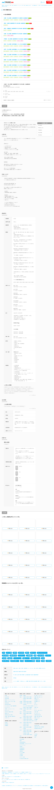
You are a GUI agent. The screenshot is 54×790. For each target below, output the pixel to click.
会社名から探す (37, 725)
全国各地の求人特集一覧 (38, 728)
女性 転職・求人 (21, 779)
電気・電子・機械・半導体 (9, 711)
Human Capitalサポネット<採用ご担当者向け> (41, 785)
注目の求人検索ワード (15, 660)
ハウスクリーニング (17, 658)
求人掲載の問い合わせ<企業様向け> (28, 785)
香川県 (28, 727)
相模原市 (30, 707)
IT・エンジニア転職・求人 (6, 779)
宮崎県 (30, 731)
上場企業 (21, 755)
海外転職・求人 (28, 779)
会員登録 (49, 2)
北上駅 (18, 674)
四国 (20, 727)
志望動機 (23, 772)
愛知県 (25, 671)
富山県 (25, 711)
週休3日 (27, 652)
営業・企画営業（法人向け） (27, 5)
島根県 (28, 722)
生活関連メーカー (37, 701)
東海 (20, 713)
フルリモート (48, 655)
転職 (3, 776)
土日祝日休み (48, 660)
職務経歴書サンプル (11, 772)
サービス (36, 704)
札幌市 (25, 695)
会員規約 (3, 785)
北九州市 (25, 734)
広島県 (25, 724)
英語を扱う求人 (12, 782)
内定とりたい (33, 652)
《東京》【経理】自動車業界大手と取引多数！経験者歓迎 (14, 23)
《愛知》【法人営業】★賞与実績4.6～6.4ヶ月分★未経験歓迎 (15, 65)
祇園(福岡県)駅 (35, 674)
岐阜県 (25, 713)
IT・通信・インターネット (38, 695)
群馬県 (30, 701)
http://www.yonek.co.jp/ (18, 430)
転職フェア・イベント (32, 773)
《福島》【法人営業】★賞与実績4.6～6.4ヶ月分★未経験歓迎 (15, 54)
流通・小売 (36, 707)
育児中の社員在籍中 (34, 681)
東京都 (22, 671)
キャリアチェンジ (22, 655)
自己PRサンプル (17, 772)
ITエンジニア (7, 710)
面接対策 (21, 773)
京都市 (25, 720)
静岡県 (28, 713)
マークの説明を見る (33, 395)
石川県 (28, 711)
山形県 (28, 698)
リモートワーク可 (22, 745)
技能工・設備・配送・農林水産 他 (10, 716)
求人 (5, 776)
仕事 (18, 773)
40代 (3, 652)
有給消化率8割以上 (23, 742)
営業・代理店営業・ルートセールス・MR (17, 5)
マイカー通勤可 (22, 752)
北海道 (21, 695)
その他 (36, 720)
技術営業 (4, 658)
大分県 (28, 731)
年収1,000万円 (21, 652)
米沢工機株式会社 (34, 5)
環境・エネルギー (37, 717)
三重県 (25, 714)
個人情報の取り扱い (9, 785)
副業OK (21, 746)
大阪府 (30, 717)
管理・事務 (7, 698)
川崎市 (28, 707)
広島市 (28, 725)
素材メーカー (37, 698)
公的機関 (36, 719)
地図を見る (17, 493)
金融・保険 (36, 711)
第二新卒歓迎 (22, 739)
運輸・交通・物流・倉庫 (38, 716)
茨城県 (25, 701)
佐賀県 (28, 730)
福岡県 (20, 671)
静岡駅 (23, 674)
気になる (10, 528)
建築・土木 (7, 713)
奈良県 (28, 719)
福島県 (14, 671)
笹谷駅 (20, 674)
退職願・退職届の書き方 (5, 773)
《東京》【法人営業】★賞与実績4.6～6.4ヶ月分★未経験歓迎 (15, 44)
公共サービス (7, 717)
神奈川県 (25, 704)
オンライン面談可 (16, 681)
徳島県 (25, 727)
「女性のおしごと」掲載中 (24, 681)
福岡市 (28, 734)
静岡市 (25, 716)
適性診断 (27, 772)
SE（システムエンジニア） (42, 652)
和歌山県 (30, 719)
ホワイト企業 (9, 652)
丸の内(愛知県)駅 (27, 674)
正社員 (22, 660)
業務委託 (6, 725)
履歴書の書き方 (4, 772)
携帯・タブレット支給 (41, 681)
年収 (11, 773)
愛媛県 (30, 727)
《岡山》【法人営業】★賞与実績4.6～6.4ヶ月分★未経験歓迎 (15, 70)
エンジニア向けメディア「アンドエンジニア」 (44, 773)
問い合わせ (20, 785)
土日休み (36, 734)
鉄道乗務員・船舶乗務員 (36, 658)
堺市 (30, 720)
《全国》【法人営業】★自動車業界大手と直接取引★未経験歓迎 (15, 18)
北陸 (20, 711)
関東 (35, 655)
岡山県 (17, 671)
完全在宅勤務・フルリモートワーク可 (25, 743)
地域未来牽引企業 (13, 655)
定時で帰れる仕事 (6, 660)
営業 (10, 5)
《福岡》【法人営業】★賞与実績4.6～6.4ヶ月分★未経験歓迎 (15, 75)
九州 (20, 730)
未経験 (43, 660)
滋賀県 (25, 717)
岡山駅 (32, 674)
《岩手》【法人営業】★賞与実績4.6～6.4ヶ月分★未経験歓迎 (15, 49)
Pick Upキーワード (10, 776)
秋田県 (25, 698)
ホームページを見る (19, 486)
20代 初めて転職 (41, 655)
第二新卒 (38, 660)
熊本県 (25, 731)
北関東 (21, 701)
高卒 (35, 737)
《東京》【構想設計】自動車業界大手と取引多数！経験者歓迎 (15, 28)
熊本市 (31, 734)
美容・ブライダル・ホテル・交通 (10, 701)
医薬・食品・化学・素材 (8, 714)
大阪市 (28, 720)
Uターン (30, 772)
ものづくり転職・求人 (14, 779)
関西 (20, 717)
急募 (29, 681)
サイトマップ (15, 785)
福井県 (30, 711)
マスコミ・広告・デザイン (38, 710)
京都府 (28, 717)
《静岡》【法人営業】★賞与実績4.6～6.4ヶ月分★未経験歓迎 (15, 59)
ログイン (43, 2)
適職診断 (15, 773)
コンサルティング (37, 713)
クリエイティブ (7, 707)
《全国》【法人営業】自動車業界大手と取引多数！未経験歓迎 (15, 33)
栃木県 (28, 701)
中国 (20, 722)
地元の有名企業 (5, 655)
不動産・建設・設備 (38, 714)
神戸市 (33, 720)
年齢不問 (15, 652)
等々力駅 (14, 674)
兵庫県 (25, 719)
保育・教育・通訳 (8, 704)
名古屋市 (30, 716)
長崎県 (30, 730)
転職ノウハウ (26, 773)
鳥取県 (25, 722)
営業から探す (7, 5)
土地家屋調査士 (29, 655)
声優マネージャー (26, 658)
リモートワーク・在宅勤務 (29, 660)
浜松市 (28, 716)
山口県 (28, 724)
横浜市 (25, 707)
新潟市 (25, 710)
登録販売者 (10, 658)
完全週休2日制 (22, 748)
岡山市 (25, 725)
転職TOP (3, 5)
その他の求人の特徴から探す (24, 758)
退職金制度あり (22, 749)
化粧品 (43, 658)
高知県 (25, 728)
